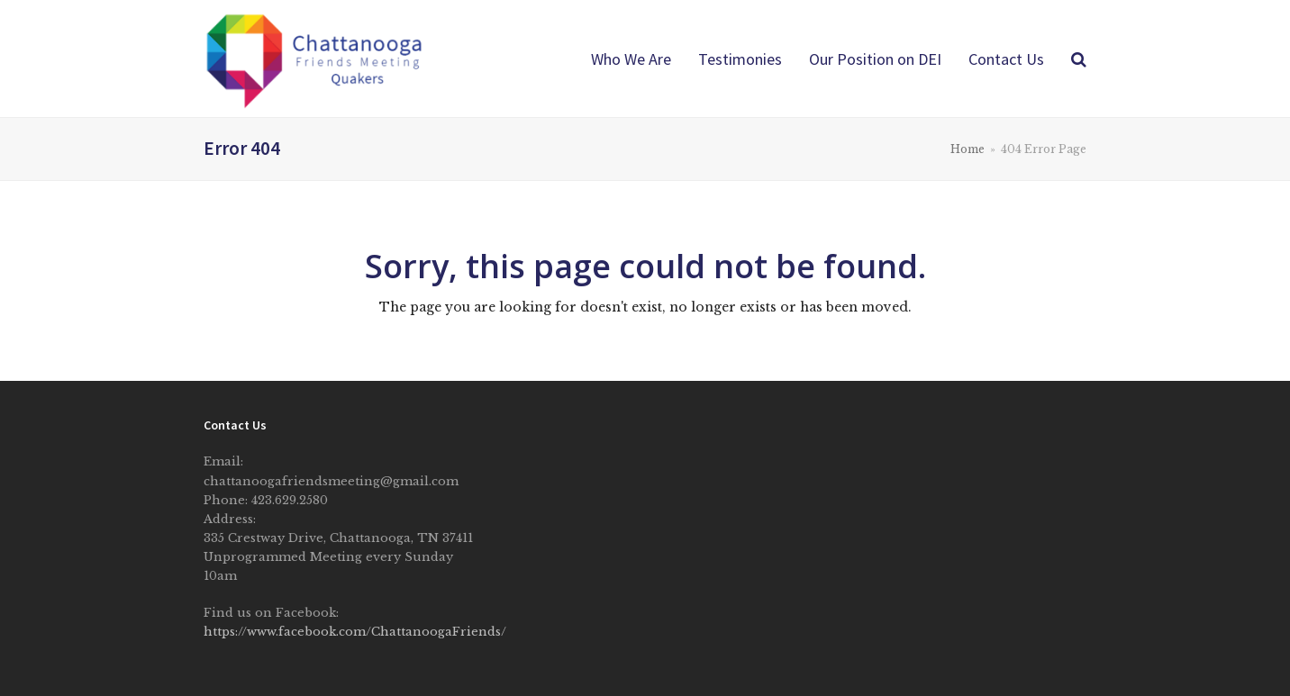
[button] (1079, 58)
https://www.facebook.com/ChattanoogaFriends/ (355, 631)
